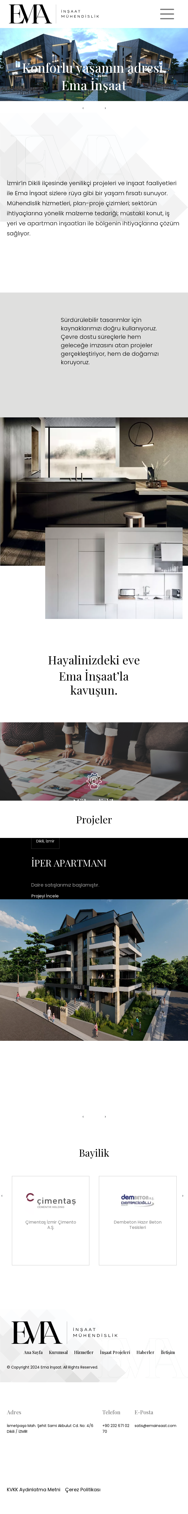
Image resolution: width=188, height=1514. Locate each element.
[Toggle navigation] (167, 14)
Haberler (145, 1352)
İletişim (168, 1352)
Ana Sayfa (33, 1352)
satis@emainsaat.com (155, 1425)
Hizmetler (84, 1352)
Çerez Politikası (82, 1489)
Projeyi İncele (45, 896)
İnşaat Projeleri (115, 1352)
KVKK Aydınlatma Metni (33, 1489)
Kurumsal (58, 1352)
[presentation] (83, 108)
